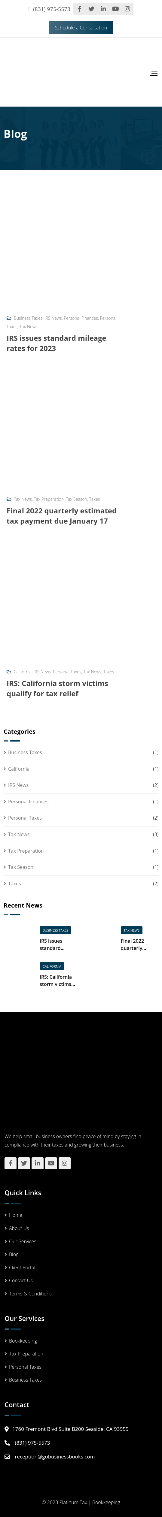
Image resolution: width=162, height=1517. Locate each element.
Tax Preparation (49, 499)
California (23, 672)
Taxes (94, 499)
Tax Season (76, 499)
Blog (13, 1254)
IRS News (53, 318)
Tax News (29, 326)
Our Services (22, 1241)
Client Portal (22, 1267)
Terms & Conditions (30, 1293)
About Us (19, 1228)
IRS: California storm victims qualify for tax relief (57, 688)
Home (15, 1215)
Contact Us (21, 1280)
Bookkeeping (23, 1340)
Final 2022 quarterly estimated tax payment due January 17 (62, 516)
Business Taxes (28, 318)
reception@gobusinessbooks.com (55, 1456)
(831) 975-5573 (51, 9)
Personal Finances (81, 318)
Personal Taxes (67, 672)
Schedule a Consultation (81, 27)
